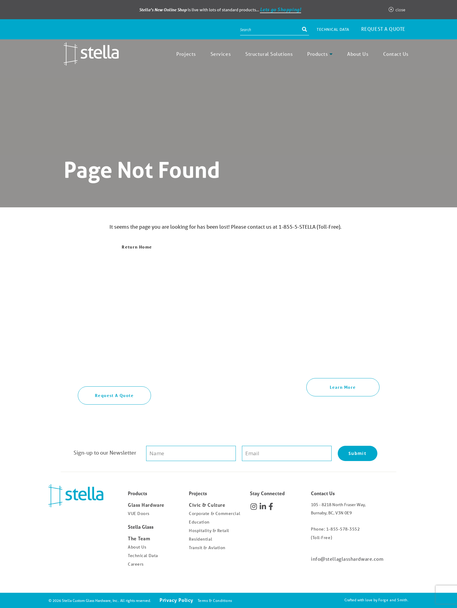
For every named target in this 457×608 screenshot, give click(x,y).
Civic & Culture (207, 505)
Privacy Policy (176, 600)
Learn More (343, 387)
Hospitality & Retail (209, 530)
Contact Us (396, 54)
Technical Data (333, 29)
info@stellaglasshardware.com (347, 559)
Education (199, 522)
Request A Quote (114, 395)
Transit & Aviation (207, 547)
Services (221, 54)
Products (317, 54)
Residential (200, 539)
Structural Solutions (269, 54)
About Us (357, 54)
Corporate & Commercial (214, 513)
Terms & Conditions (215, 600)
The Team (139, 538)
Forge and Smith (393, 600)
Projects (186, 54)
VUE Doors (138, 513)
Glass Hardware (146, 505)
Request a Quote (383, 29)
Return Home (137, 247)
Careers (136, 564)
